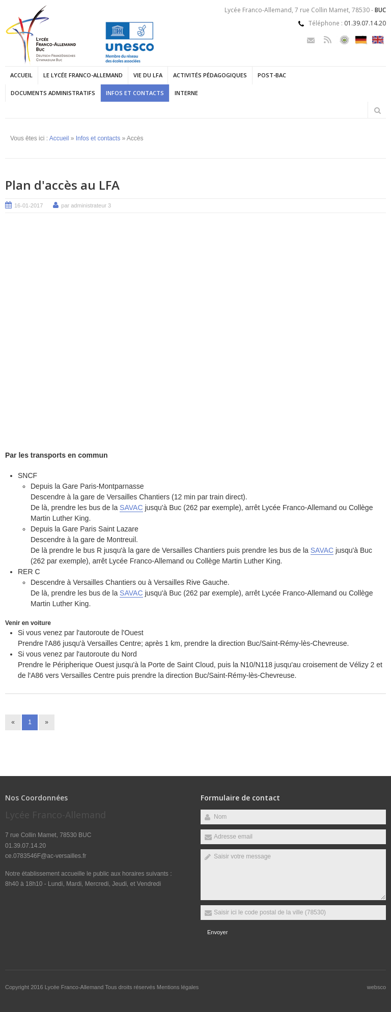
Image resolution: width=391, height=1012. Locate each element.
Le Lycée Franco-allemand (83, 75)
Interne (186, 93)
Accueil (21, 75)
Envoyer (217, 932)
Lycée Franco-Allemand (75, 987)
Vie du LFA (147, 75)
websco (376, 987)
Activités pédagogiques (210, 75)
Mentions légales (178, 987)
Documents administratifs (53, 93)
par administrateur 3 (86, 205)
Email (311, 40)
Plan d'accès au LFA (62, 184)
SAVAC (131, 507)
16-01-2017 (28, 205)
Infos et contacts (135, 93)
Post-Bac (272, 75)
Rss (328, 40)
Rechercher (377, 110)
